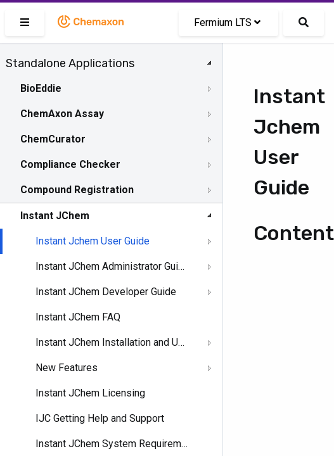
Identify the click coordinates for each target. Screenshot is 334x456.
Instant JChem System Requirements (112, 444)
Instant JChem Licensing (90, 393)
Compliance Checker (70, 164)
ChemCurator (53, 139)
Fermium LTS (227, 22)
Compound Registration (77, 190)
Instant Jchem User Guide (92, 241)
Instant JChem (54, 216)
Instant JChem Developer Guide (105, 292)
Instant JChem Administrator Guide (112, 266)
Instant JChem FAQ (77, 317)
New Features (66, 368)
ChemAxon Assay (62, 114)
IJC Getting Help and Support (99, 418)
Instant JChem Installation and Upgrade (112, 342)
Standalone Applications (70, 63)
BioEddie (40, 88)
